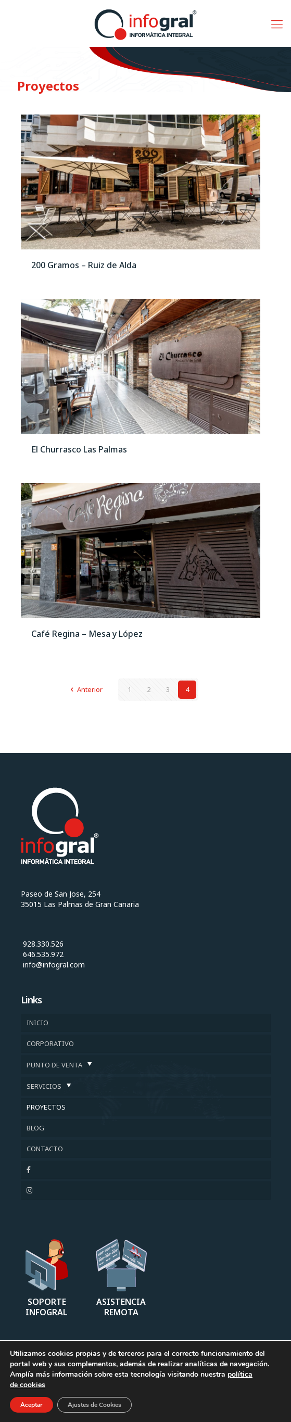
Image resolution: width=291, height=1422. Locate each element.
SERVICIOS (44, 1086)
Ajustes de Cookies (94, 1405)
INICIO (37, 1022)
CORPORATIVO (50, 1043)
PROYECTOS (46, 1107)
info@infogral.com (54, 965)
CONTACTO (45, 1148)
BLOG (35, 1127)
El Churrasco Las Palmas (79, 449)
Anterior (84, 689)
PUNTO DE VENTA (54, 1064)
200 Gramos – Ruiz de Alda (83, 265)
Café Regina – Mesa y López (87, 633)
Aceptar (31, 1405)
